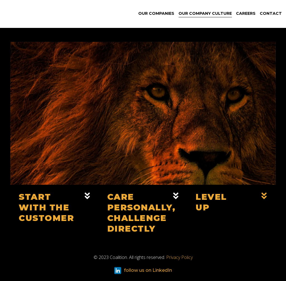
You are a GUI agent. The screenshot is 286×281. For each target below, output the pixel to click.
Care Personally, (141, 213)
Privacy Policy (179, 257)
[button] (54, 213)
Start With (46, 207)
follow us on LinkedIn (143, 270)
